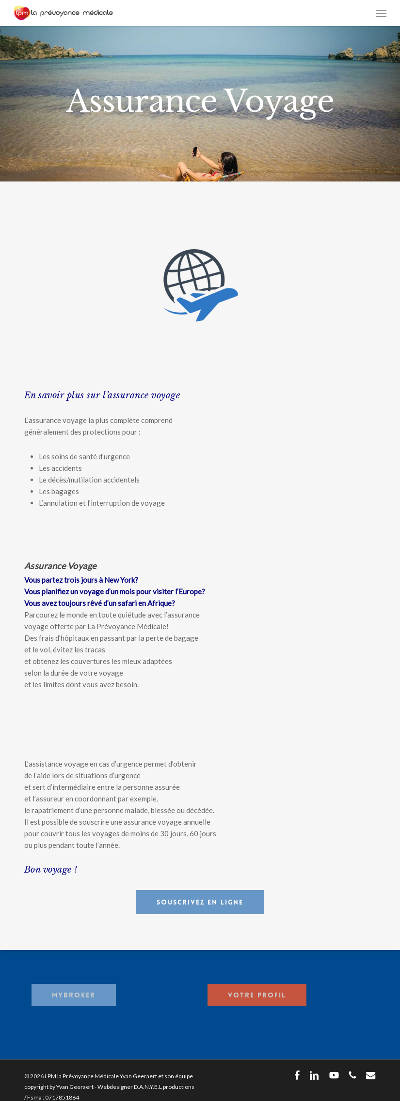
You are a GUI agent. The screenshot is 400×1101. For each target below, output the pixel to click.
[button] (381, 13)
